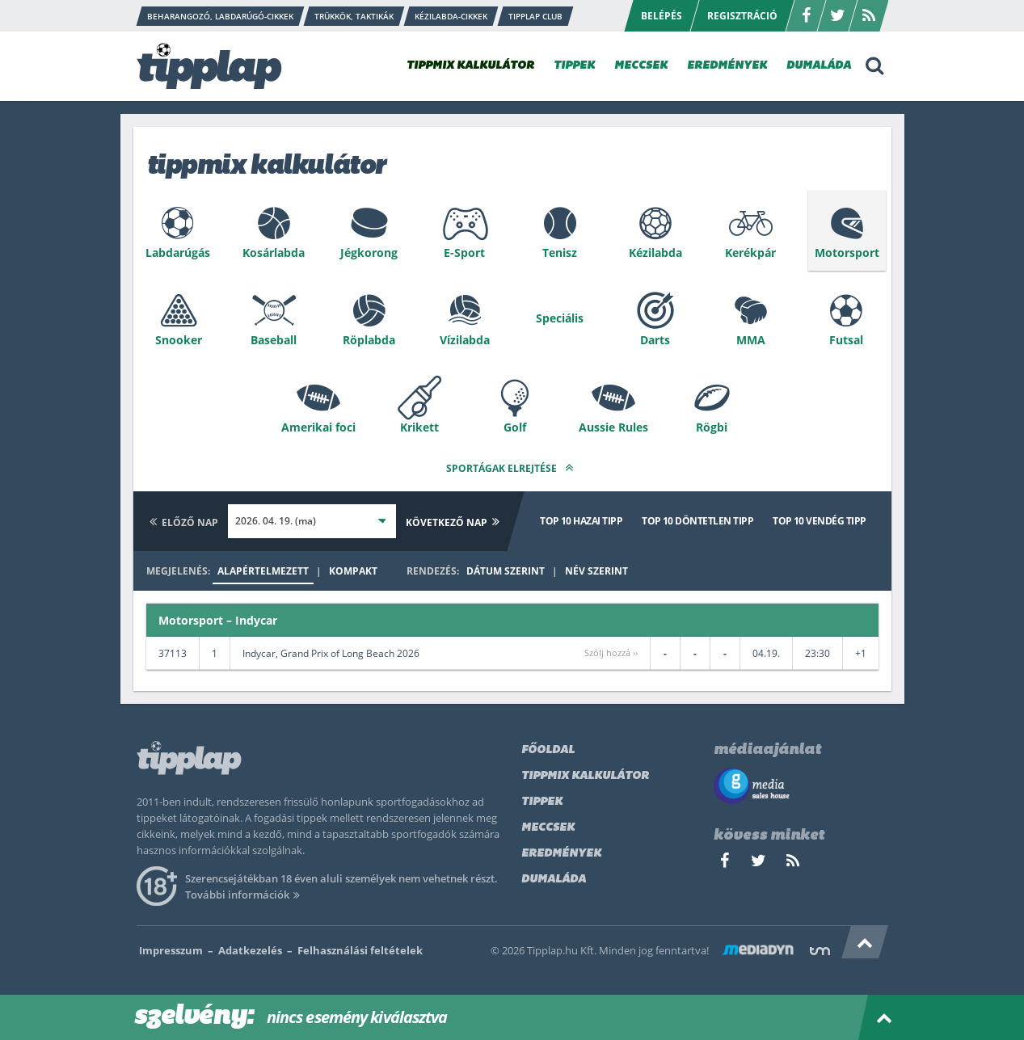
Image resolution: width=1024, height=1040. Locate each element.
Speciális (560, 318)
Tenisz (559, 252)
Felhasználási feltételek (360, 950)
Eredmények (561, 854)
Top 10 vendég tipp (819, 521)
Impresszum (171, 950)
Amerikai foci (318, 427)
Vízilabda (465, 339)
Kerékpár (750, 252)
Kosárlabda (273, 252)
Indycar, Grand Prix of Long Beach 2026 (330, 653)
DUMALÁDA (818, 66)
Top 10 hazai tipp (581, 521)
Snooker (178, 339)
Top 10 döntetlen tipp (697, 521)
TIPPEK (574, 66)
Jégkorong (369, 252)
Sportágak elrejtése (511, 467)
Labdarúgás (177, 252)
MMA (750, 339)
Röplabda (369, 339)
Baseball (274, 339)
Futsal (846, 339)
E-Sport (464, 252)
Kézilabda (655, 252)
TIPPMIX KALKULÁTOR (470, 66)
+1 (860, 653)
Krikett (419, 427)
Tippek (542, 802)
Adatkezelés (250, 950)
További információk (245, 894)
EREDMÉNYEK (727, 66)
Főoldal (548, 750)
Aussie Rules (613, 427)
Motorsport (847, 252)
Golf (515, 427)
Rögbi (711, 427)
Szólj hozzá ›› (611, 652)
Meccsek (548, 828)
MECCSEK (641, 66)
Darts (655, 339)
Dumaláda (553, 880)
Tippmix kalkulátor (585, 776)
